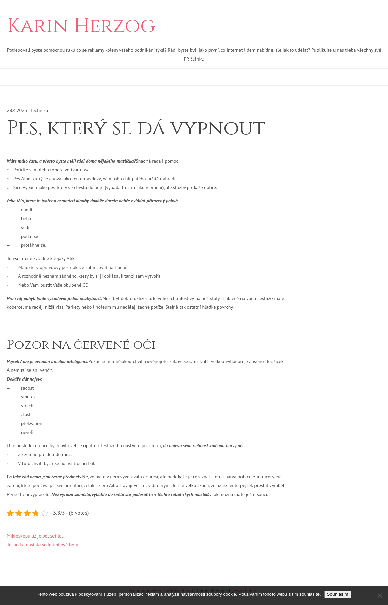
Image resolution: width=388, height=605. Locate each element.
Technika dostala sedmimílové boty (42, 545)
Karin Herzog (81, 26)
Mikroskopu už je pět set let (35, 536)
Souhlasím (337, 594)
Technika (39, 110)
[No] (379, 595)
